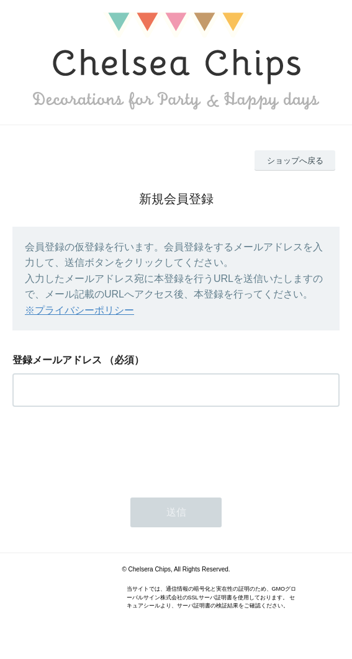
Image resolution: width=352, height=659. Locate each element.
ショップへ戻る (295, 160)
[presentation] (106, 448)
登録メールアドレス (57, 360)
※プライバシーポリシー (79, 310)
